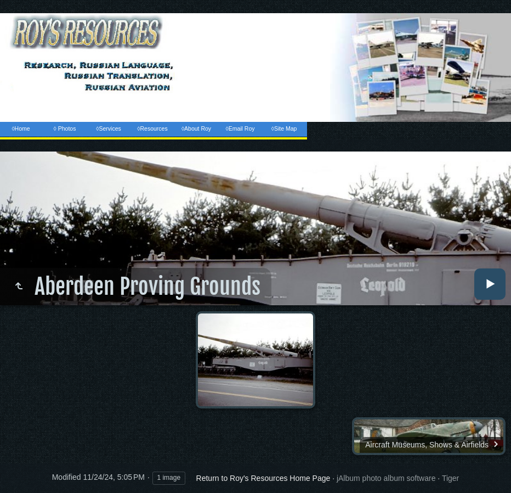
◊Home (21, 128)
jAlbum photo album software (386, 478)
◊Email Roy (239, 128)
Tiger (450, 478)
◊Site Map (284, 128)
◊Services (108, 128)
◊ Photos (65, 128)
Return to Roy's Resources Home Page (263, 478)
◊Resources (152, 128)
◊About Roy (196, 128)
